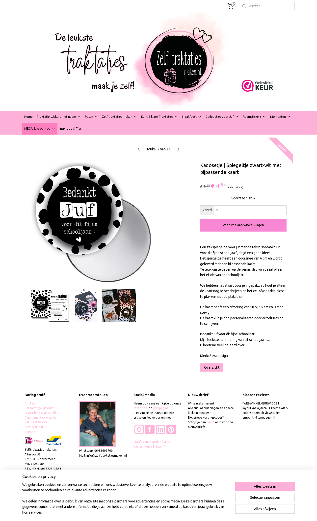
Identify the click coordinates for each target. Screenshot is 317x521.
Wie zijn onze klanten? (149, 446)
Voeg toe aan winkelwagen (243, 225)
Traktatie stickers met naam (59, 117)
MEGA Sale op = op (39, 129)
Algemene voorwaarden (41, 417)
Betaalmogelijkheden (40, 408)
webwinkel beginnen (173, 511)
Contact (30, 403)
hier (209, 422)
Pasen (91, 117)
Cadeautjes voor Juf (222, 117)
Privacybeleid (34, 426)
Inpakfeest (192, 117)
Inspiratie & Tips (70, 128)
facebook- (141, 408)
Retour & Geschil (36, 422)
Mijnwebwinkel (216, 511)
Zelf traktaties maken (119, 117)
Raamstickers (254, 117)
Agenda (30, 431)
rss (155, 511)
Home (28, 116)
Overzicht (211, 367)
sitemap (146, 511)
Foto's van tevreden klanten (152, 441)
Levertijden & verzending (42, 412)
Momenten (280, 117)
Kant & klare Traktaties (159, 117)
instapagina (161, 408)
